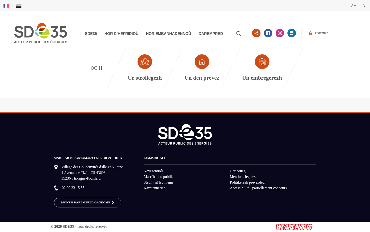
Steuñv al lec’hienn (158, 182)
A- (364, 6)
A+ (353, 6)
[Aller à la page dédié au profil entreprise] (262, 68)
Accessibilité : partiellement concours (258, 188)
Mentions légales (243, 177)
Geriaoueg (238, 171)
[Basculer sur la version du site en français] (6, 6)
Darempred (211, 34)
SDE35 (91, 34)
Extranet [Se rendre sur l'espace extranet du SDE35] (318, 33)
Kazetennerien (154, 188)
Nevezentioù (153, 171)
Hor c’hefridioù (122, 34)
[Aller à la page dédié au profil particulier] (202, 68)
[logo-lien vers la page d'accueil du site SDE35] (40, 33)
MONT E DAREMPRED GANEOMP (87, 203)
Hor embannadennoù (168, 34)
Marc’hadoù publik (158, 177)
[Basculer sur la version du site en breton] (18, 6)
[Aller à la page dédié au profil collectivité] (144, 68)
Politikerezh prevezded (247, 182)
